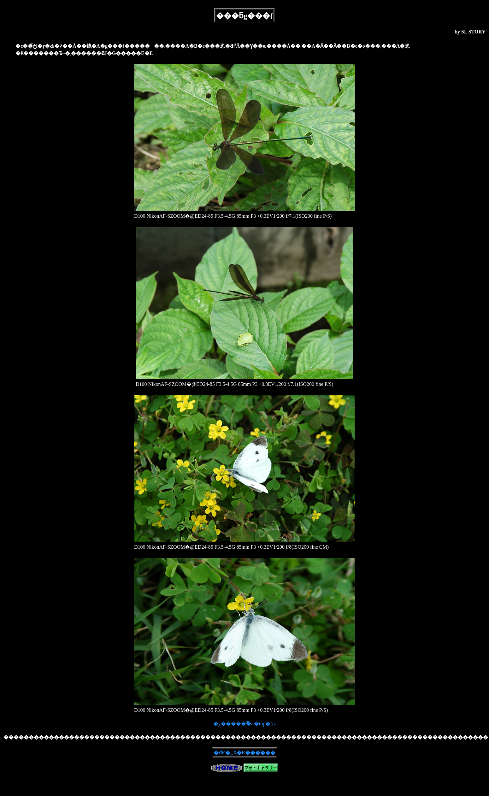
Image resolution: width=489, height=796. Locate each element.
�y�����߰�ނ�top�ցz (244, 723)
